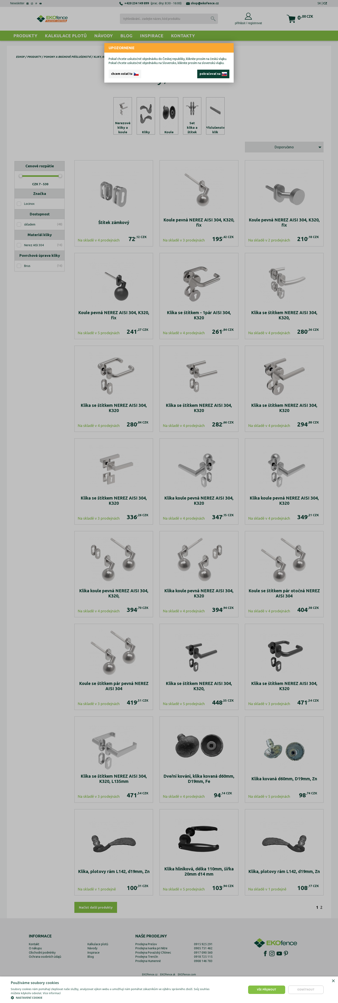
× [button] (333, 981)
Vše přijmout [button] (266, 989)
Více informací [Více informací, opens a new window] (52, 993)
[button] (113, 997)
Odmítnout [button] (306, 989)
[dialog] (169, 989)
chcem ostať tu (125, 74)
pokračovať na (213, 74)
